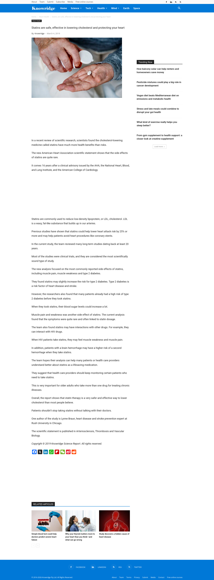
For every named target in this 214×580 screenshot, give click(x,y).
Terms (128, 577)
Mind (115, 8)
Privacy (137, 577)
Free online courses (84, 1)
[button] (179, 8)
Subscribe (60, 1)
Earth (126, 8)
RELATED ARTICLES (43, 504)
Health (102, 8)
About (34, 1)
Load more (159, 146)
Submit (50, 1)
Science (76, 8)
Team (42, 1)
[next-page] (38, 545)
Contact (161, 577)
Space (136, 8)
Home (63, 8)
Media (70, 1)
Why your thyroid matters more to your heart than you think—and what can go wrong (80, 537)
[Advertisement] (53, 119)
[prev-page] (33, 545)
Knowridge (40, 33)
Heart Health (44, 17)
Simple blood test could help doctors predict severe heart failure (44, 537)
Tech (89, 8)
